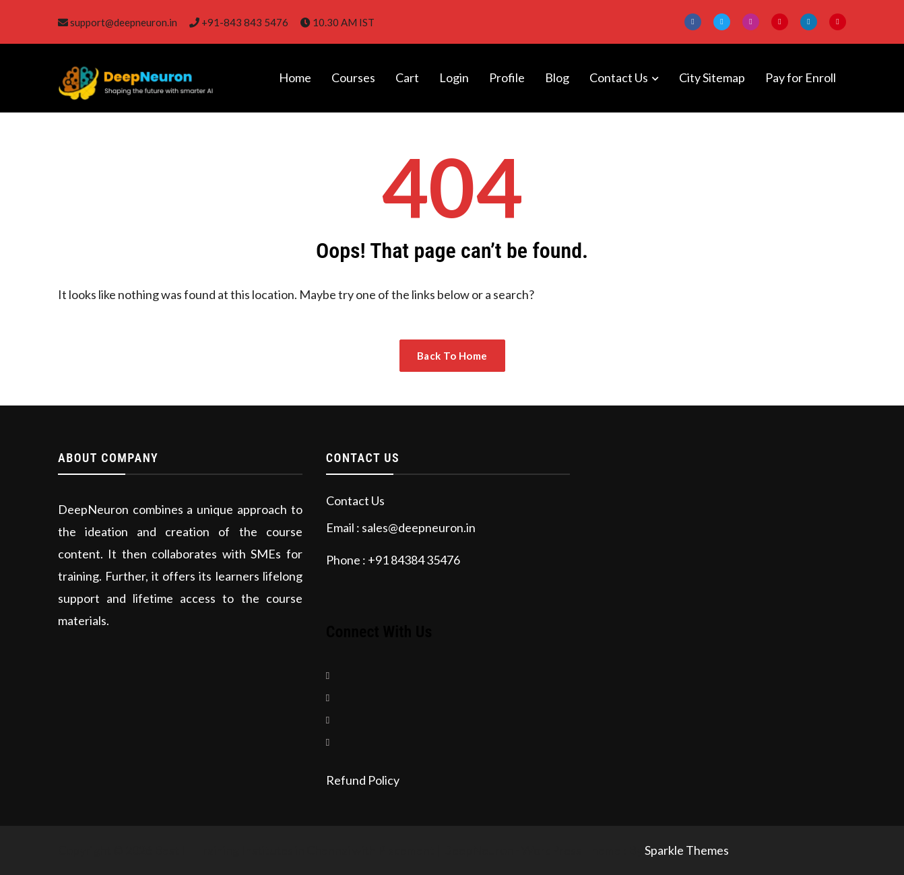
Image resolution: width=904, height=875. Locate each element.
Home (295, 77)
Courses (353, 77)
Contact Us (618, 77)
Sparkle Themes (687, 850)
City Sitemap (712, 77)
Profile (507, 77)
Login (454, 77)
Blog (557, 77)
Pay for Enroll (800, 77)
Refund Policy (362, 780)
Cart (407, 77)
